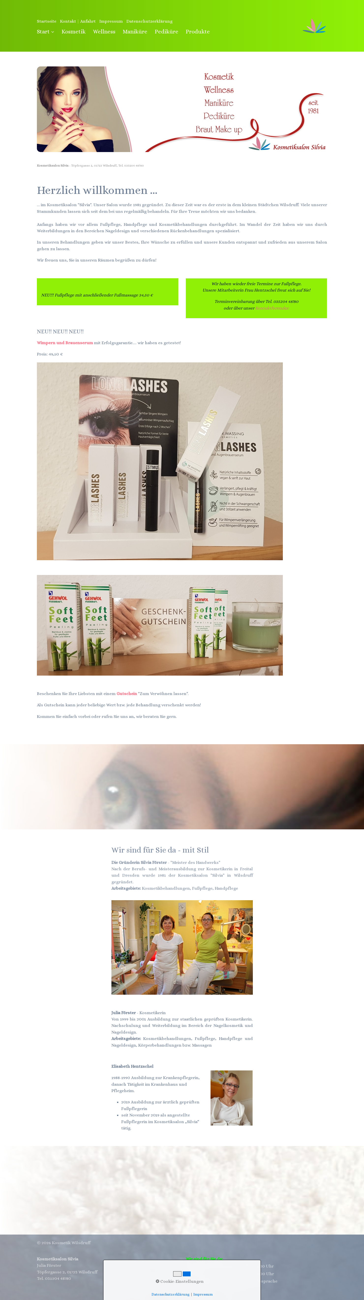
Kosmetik (73, 31)
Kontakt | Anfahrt (78, 21)
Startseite (46, 21)
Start (45, 31)
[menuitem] (47, 31)
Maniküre (135, 31)
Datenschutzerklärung (149, 21)
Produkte (198, 31)
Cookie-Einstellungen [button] (180, 1281)
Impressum (111, 21)
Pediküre (166, 31)
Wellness (104, 31)
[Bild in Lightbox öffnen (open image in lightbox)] (160, 625)
